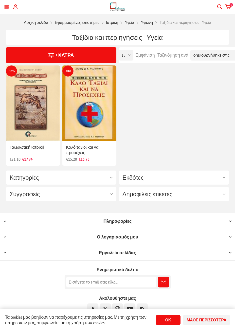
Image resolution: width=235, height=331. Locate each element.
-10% (68, 71)
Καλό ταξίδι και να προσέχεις (82, 149)
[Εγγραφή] (111, 282)
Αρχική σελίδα (36, 22)
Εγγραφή (163, 282)
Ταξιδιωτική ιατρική (27, 147)
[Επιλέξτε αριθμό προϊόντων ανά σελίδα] (126, 55)
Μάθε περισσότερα (206, 319)
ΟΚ (168, 319)
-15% (11, 71)
